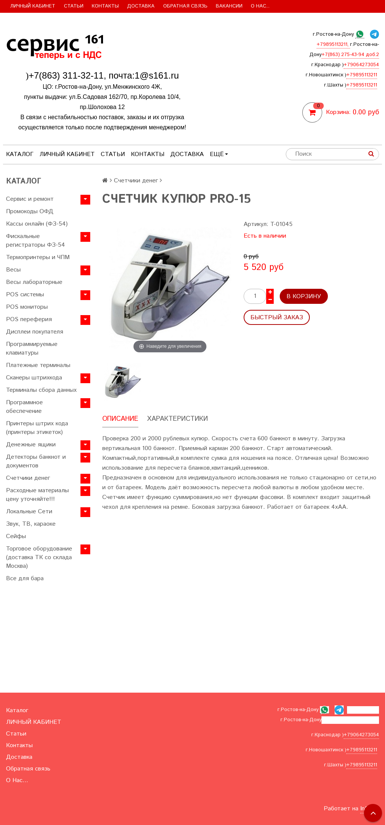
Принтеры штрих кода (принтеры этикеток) (37, 428)
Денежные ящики (31, 444)
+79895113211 (361, 75)
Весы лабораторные (34, 282)
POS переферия (29, 319)
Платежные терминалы (38, 365)
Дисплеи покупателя (34, 332)
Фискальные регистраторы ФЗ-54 (35, 240)
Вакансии (229, 6)
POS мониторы (27, 307)
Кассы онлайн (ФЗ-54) (37, 224)
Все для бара (25, 578)
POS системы (25, 294)
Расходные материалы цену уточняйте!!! (37, 494)
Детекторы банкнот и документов (36, 461)
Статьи (73, 6)
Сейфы (16, 536)
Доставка (141, 6)
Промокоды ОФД (29, 211)
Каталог (19, 154)
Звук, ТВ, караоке (31, 524)
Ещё (219, 154)
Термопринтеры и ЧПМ (38, 257)
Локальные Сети (29, 511)
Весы (13, 269)
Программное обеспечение (24, 407)
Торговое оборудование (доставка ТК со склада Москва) (39, 557)
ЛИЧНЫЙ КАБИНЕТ (32, 6)
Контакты (105, 6)
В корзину (303, 296)
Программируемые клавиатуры (32, 348)
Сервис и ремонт (30, 199)
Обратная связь (185, 6)
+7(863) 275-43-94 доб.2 (350, 54)
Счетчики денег (28, 478)
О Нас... (260, 6)
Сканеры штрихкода (34, 377)
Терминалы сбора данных (41, 390)
